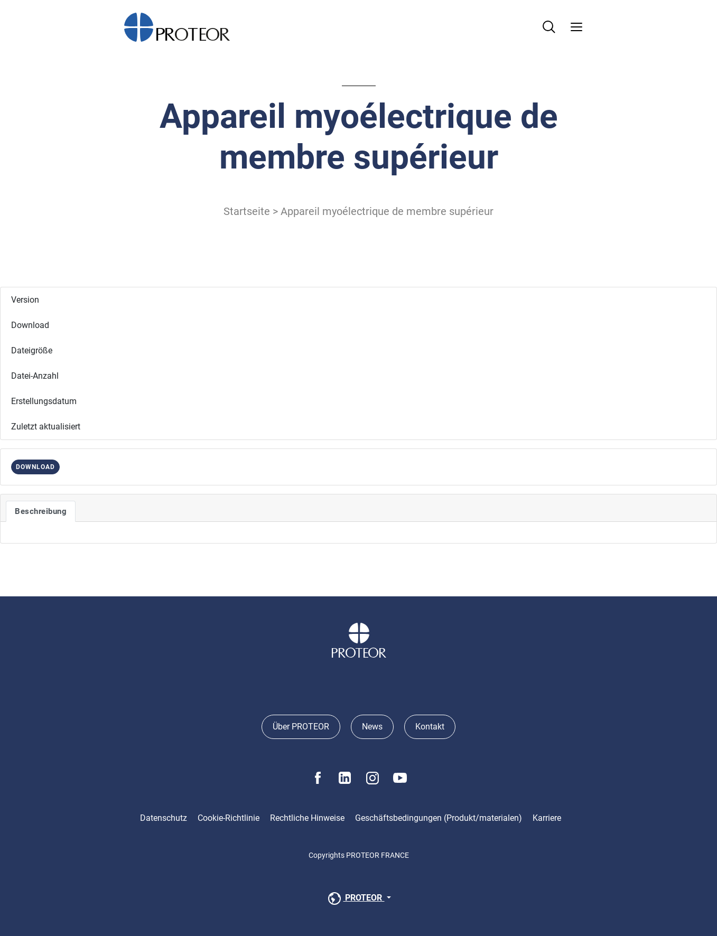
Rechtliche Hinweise (307, 818)
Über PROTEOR (301, 727)
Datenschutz (163, 818)
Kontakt (429, 727)
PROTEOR (355, 898)
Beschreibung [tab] (41, 511)
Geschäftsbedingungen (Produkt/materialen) (438, 818)
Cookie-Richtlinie (228, 818)
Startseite (247, 211)
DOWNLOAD (35, 467)
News (372, 727)
